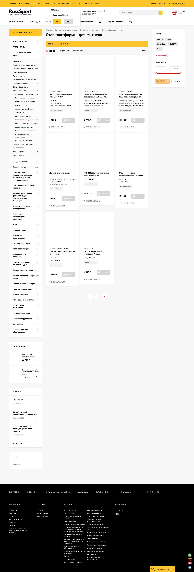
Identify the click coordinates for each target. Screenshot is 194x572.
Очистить (175, 81)
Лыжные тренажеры (94, 548)
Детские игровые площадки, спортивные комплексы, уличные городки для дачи (74, 529)
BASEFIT (160, 39)
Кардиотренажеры (94, 513)
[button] (162, 569)
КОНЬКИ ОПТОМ (70, 510)
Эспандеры (19, 112)
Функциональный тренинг (25, 102)
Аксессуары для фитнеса (24, 109)
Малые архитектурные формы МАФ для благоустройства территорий (74, 541)
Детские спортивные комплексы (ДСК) (94, 520)
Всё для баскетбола (20, 87)
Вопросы (76, 3)
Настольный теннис (20, 83)
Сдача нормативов (20, 72)
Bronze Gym (161, 44)
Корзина (40, 510)
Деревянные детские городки (74, 524)
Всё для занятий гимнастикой (24, 80)
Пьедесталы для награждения (24, 65)
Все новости (19, 443)
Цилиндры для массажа (24, 98)
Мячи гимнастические (23, 116)
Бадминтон (17, 61)
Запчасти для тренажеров (96, 545)
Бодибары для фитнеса (24, 127)
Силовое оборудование (95, 551)
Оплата (47, 3)
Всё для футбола (19, 151)
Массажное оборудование (73, 562)
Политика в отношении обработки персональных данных (18, 530)
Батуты (66, 556)
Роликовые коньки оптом (96, 542)
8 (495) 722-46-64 (89, 11)
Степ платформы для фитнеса (26, 120)
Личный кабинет (42, 513)
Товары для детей (93, 539)
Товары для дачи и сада (95, 524)
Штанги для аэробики (23, 140)
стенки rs (16, 464)
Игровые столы (69, 559)
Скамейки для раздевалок (23, 144)
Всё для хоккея (18, 155)
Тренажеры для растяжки (96, 516)
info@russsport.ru (83, 492)
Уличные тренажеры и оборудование (72, 547)
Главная (12, 3)
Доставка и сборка (61, 3)
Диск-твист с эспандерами (60, 173)
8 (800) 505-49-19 (89, 14)
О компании (24, 3)
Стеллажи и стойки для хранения (25, 69)
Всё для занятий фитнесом (23, 94)
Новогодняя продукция (95, 536)
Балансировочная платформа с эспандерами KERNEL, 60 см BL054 (97, 96)
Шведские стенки (70, 521)
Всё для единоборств (21, 91)
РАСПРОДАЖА (69, 513)
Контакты (88, 3)
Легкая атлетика (19, 76)
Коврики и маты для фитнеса (26, 131)
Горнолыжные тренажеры (96, 532)
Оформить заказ (42, 516)
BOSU (169, 39)
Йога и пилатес (21, 105)
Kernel (159, 49)
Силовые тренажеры (94, 510)
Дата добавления (78, 51)
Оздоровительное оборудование (93, 558)
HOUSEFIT (172, 44)
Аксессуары (91, 554)
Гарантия (36, 3)
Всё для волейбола (20, 148)
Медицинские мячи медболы (26, 123)
